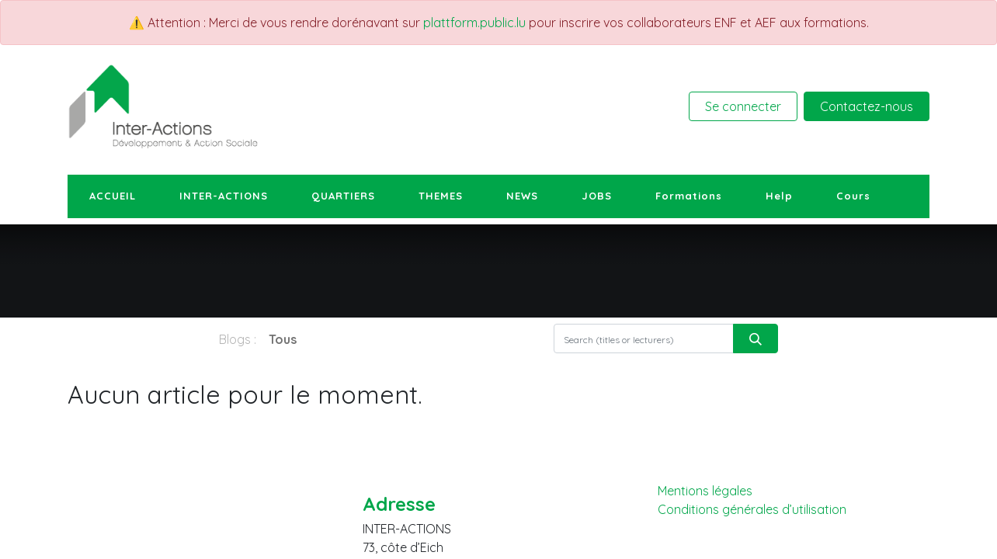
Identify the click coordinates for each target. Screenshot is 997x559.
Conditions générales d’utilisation (752, 509)
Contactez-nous (866, 106)
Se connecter (743, 106)
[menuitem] (112, 196)
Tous (283, 339)
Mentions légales (705, 490)
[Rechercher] (755, 338)
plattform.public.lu (474, 22)
